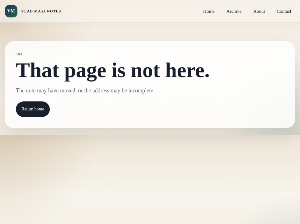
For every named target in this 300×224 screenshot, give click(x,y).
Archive (234, 11)
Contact (284, 11)
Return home (32, 109)
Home (209, 11)
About (259, 11)
